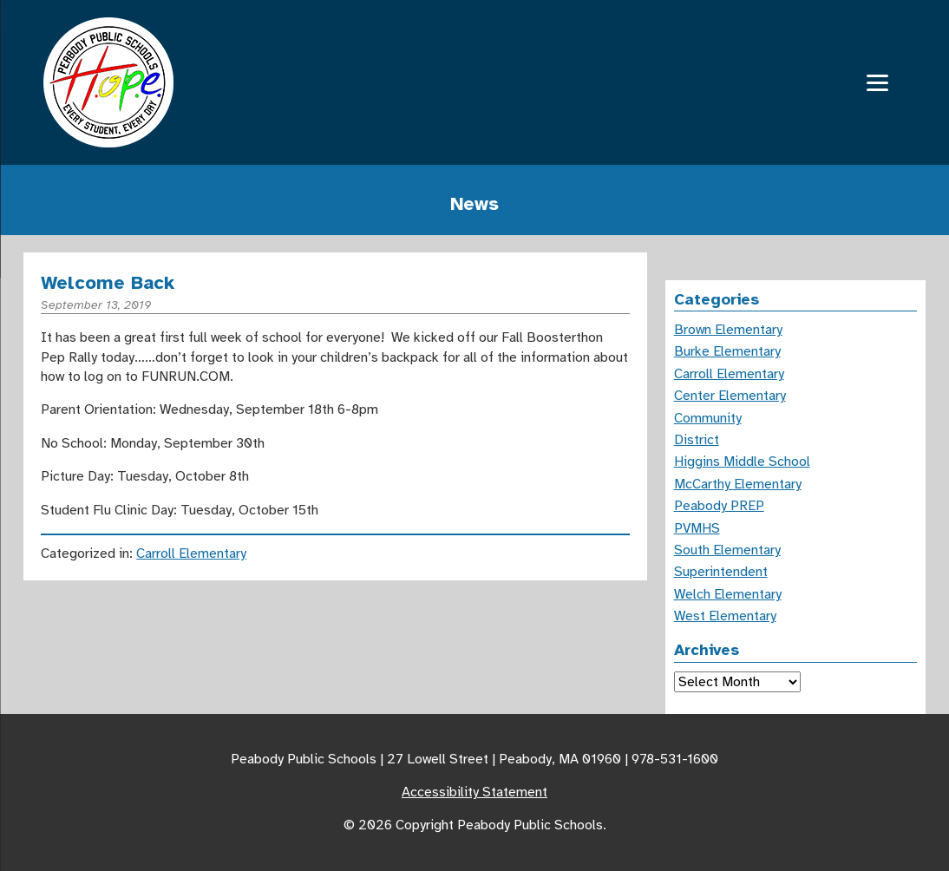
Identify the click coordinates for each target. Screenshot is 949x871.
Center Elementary (730, 395)
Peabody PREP (719, 505)
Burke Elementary (727, 351)
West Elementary (725, 616)
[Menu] (877, 83)
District (696, 440)
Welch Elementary (728, 594)
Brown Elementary (728, 329)
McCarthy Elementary (738, 484)
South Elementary (727, 550)
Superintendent (721, 571)
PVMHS (697, 528)
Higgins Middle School (742, 461)
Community (708, 418)
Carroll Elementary (191, 553)
